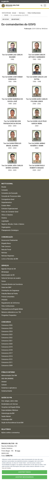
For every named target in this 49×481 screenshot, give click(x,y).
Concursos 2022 (6, 338)
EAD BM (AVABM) (7, 378)
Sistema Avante (6, 391)
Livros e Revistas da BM (9, 259)
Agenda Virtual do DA (8, 269)
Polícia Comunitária (7, 297)
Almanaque (5, 272)
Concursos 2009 (6, 365)
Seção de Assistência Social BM (12, 423)
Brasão (3, 187)
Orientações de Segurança (10, 290)
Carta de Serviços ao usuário (11, 278)
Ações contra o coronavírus (10, 432)
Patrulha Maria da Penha (9, 294)
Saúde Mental (6, 416)
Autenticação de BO (8, 275)
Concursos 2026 (6, 325)
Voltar (6, 19)
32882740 (8, 456)
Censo (3, 281)
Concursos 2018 (6, 350)
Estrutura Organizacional (9, 209)
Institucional (7, 184)
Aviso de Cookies (6, 468)
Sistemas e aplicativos (9, 388)
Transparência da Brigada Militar (12, 309)
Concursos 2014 (6, 356)
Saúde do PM (6, 398)
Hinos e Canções (7, 215)
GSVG (6, 15)
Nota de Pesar (6, 249)
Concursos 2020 (6, 344)
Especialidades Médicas (9, 410)
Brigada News (6, 243)
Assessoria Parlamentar (9, 240)
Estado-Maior (6, 205)
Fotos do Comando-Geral (9, 212)
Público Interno (8, 372)
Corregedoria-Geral (7, 199)
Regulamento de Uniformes (10, 303)
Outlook (4, 385)
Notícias (4, 253)
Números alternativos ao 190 (11, 312)
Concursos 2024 (6, 331)
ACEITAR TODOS (24, 472)
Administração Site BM (9, 375)
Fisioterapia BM (6, 419)
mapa (17, 451)
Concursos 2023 (6, 334)
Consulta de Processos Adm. (11, 196)
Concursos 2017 (6, 353)
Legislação (5, 221)
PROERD (4, 300)
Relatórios (6, 429)
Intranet (4, 382)
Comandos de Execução (9, 193)
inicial (14, 13)
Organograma (5, 227)
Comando (4, 190)
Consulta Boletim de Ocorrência (12, 284)
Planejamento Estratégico (10, 230)
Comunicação (7, 237)
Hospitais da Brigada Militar (10, 407)
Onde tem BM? (6, 287)
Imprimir (15, 19)
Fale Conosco (6, 246)
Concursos (6, 322)
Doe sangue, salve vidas (9, 401)
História (4, 218)
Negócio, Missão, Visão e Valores (12, 224)
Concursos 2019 (6, 347)
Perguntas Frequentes (8, 315)
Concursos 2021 (6, 341)
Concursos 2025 (6, 328)
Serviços (22, 13)
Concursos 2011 (6, 362)
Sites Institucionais (34, 13)
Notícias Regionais (7, 256)
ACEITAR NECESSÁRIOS (24, 477)
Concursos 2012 (6, 359)
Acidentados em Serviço (9, 404)
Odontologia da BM (7, 413)
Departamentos (6, 202)
